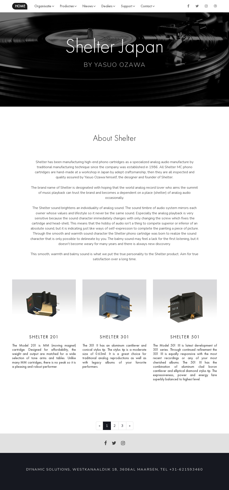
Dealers (106, 6)
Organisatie (42, 6)
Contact (146, 6)
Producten (67, 6)
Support (126, 6)
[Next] (129, 426)
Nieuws (87, 6)
